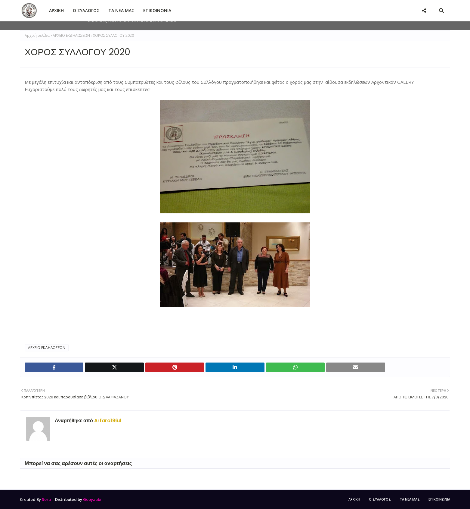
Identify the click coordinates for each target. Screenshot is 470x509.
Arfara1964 (107, 420)
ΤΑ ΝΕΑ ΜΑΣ (410, 499)
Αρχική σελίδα (37, 35)
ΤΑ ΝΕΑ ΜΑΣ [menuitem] (121, 10)
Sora (46, 499)
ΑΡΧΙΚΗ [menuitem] (56, 10)
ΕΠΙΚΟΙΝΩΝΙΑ (439, 499)
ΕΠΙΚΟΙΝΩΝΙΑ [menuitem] (157, 10)
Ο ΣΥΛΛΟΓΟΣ (380, 499)
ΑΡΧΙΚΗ (354, 499)
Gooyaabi (92, 499)
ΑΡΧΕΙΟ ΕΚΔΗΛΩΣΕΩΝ (71, 35)
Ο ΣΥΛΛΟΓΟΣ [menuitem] (86, 10)
